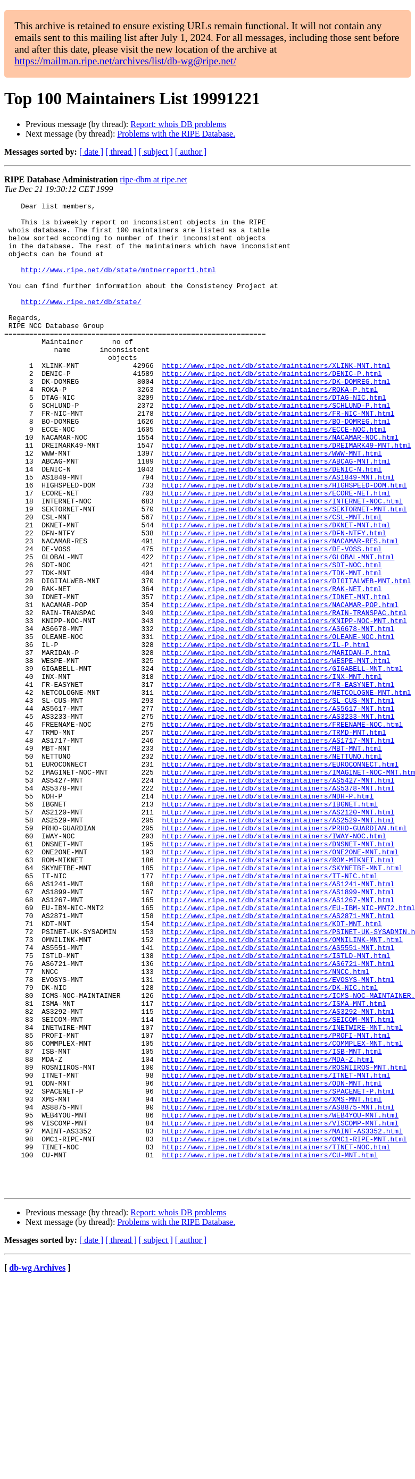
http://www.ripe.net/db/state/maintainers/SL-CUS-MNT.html (278, 800)
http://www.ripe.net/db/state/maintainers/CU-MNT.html (270, 1346)
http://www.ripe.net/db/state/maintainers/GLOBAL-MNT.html (278, 628)
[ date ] (91, 151)
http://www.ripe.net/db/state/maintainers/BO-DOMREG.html (276, 465)
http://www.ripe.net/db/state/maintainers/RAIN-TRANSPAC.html (284, 695)
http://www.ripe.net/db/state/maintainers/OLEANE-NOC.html (278, 724)
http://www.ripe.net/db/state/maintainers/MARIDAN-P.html (276, 743)
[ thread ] (121, 151)
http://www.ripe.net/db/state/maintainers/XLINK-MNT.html (276, 399)
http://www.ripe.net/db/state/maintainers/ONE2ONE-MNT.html (280, 982)
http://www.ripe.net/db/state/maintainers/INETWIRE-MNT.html (282, 1193)
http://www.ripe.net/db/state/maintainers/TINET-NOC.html (276, 1336)
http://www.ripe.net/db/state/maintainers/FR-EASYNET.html (278, 781)
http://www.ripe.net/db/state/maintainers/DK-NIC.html (270, 1145)
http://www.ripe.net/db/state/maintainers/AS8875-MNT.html (278, 1288)
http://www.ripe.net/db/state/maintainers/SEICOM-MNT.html (278, 1183)
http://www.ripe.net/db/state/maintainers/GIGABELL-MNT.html (282, 762)
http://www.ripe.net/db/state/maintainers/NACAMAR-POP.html (280, 686)
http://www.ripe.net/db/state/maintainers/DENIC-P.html (271, 408)
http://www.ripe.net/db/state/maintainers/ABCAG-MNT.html (276, 513)
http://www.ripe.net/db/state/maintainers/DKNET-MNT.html (276, 590)
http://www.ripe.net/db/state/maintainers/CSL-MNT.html (271, 580)
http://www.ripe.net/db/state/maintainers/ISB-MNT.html (271, 1221)
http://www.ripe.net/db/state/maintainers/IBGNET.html (270, 925)
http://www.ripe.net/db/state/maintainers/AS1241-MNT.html (278, 1021)
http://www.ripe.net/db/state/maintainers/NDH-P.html (268, 915)
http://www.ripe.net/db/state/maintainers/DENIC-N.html (271, 523)
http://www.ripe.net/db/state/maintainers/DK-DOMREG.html (276, 418)
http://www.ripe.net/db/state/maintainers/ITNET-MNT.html (276, 1250)
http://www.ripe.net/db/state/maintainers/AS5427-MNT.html (278, 896)
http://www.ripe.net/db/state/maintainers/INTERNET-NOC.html (282, 561)
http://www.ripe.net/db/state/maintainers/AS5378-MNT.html (278, 906)
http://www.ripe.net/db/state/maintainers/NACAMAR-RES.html (280, 609)
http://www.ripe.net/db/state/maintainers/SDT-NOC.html (271, 638)
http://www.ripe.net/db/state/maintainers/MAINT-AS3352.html (282, 1317)
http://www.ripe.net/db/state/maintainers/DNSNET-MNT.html (278, 973)
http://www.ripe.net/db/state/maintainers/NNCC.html (265, 1126)
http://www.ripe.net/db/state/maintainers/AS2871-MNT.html (278, 1059)
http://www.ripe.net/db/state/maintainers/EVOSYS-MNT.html (278, 1135)
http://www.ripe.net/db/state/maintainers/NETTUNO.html (271, 867)
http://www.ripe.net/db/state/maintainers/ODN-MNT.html (271, 1260)
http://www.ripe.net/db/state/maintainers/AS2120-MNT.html (278, 934)
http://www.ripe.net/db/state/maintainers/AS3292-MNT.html (278, 1174)
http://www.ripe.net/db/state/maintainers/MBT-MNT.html (271, 858)
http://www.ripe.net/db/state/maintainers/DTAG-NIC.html (274, 437)
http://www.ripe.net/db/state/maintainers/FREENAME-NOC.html (282, 829)
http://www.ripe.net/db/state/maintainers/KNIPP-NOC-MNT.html (284, 705)
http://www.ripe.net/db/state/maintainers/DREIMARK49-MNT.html (286, 494)
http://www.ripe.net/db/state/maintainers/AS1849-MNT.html (278, 532)
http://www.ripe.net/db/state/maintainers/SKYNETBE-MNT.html (282, 1001)
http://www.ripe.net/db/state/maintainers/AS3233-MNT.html (278, 820)
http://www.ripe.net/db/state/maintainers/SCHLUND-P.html (276, 446)
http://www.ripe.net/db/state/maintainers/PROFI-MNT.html (276, 1202)
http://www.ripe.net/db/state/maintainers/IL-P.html (265, 733)
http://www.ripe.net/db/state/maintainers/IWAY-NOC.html (274, 963)
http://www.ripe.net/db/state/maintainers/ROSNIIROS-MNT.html (284, 1241)
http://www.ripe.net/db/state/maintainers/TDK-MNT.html (271, 647)
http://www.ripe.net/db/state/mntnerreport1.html (118, 284)
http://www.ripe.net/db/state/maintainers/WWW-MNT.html (271, 504)
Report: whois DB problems (178, 124)
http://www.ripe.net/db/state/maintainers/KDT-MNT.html (271, 1068)
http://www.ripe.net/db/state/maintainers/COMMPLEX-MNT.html (282, 1212)
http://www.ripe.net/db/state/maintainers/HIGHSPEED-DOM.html (284, 542)
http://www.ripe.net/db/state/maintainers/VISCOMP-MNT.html (280, 1308)
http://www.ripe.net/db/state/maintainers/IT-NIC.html (270, 1011)
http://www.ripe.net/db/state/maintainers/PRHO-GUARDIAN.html (284, 954)
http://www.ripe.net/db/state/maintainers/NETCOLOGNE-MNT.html (286, 791)
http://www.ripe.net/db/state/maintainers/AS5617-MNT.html (278, 810)
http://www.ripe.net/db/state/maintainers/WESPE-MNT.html (276, 753)
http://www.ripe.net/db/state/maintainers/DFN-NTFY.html (274, 599)
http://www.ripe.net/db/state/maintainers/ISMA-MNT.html (274, 1164)
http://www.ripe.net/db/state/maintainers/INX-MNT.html (271, 772)
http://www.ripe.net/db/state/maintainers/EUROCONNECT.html (280, 877)
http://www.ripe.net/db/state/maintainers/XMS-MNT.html (271, 1279)
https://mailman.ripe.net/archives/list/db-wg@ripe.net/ (125, 60)
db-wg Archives (37, 1465)
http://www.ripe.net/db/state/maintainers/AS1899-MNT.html (278, 1030)
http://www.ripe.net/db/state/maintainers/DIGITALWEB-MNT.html (286, 657)
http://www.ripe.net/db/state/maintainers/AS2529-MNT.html (278, 944)
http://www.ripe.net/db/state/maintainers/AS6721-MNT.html (278, 1116)
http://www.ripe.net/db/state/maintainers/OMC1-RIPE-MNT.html (284, 1327)
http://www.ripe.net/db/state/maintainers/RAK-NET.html (271, 666)
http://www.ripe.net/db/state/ (81, 322)
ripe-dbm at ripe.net (153, 179)
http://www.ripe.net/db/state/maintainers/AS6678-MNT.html (278, 714)
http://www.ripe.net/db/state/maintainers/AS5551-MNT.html (278, 1097)
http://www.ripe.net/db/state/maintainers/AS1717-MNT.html (278, 848)
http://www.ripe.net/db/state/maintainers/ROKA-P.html (270, 427)
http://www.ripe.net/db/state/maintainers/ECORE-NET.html (276, 552)
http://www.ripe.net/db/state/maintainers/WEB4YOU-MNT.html (280, 1298)
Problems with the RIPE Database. (176, 133)
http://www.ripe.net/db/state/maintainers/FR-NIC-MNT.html (278, 456)
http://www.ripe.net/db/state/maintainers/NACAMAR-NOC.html (280, 485)
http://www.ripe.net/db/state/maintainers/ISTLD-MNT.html (276, 1107)
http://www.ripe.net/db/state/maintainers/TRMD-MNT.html (274, 839)
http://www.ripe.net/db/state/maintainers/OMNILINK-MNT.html (282, 1088)
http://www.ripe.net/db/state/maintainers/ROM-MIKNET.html (278, 992)
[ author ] (191, 151)
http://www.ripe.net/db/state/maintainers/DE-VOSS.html (271, 619)
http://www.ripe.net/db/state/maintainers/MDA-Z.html (268, 1231)
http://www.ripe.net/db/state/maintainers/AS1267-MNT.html (278, 1040)
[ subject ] (156, 151)
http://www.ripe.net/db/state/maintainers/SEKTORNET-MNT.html (284, 571)
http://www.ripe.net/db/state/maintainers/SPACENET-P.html (278, 1269)
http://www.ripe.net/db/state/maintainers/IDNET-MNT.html (276, 676)
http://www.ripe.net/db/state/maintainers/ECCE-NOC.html (274, 475)
